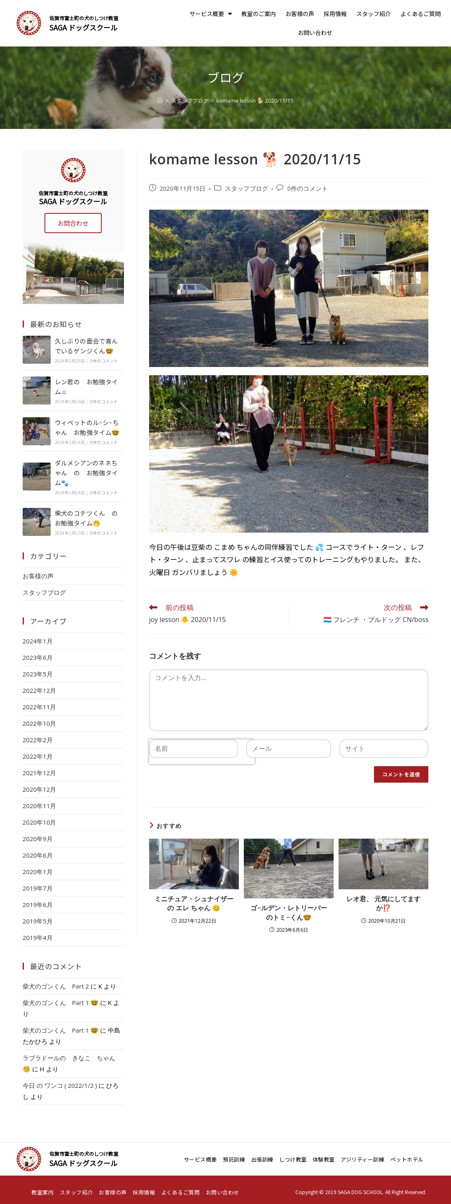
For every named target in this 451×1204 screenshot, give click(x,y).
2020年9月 (38, 839)
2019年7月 (38, 888)
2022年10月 (39, 723)
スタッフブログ (246, 188)
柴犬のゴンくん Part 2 (56, 986)
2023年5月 (38, 674)
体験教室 (324, 1159)
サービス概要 (210, 14)
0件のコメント (307, 188)
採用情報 (335, 13)
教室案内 (42, 1192)
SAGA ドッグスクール (83, 27)
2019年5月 (38, 921)
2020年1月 (38, 871)
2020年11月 (39, 806)
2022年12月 (39, 690)
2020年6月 (38, 855)
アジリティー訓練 (362, 1159)
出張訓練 (262, 1159)
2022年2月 (38, 740)
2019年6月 (38, 904)
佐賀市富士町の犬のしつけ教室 (83, 17)
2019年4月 (38, 937)
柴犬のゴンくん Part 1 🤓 (60, 1002)
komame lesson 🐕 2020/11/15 (254, 100)
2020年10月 (39, 822)
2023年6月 (38, 657)
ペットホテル (407, 1159)
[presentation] (202, 778)
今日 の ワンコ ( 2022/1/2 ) (60, 1085)
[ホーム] (160, 100)
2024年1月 (38, 641)
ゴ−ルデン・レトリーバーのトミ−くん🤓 (288, 912)
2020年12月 (39, 789)
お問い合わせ (315, 32)
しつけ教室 (293, 1159)
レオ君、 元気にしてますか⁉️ (383, 903)
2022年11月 (39, 707)
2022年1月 (38, 756)
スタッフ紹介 (373, 13)
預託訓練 (234, 1159)
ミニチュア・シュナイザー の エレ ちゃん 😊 (194, 903)
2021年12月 (39, 773)
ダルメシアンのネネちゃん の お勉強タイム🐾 (86, 472)
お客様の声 (299, 13)
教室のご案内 (258, 13)
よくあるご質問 (420, 13)
